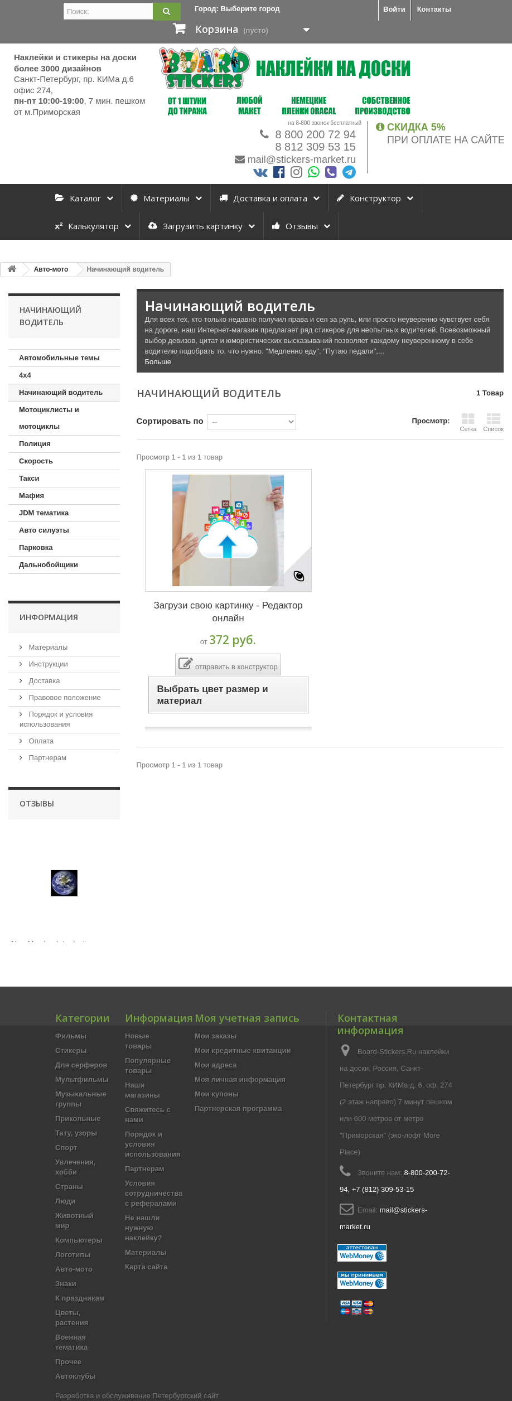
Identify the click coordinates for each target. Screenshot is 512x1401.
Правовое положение (64, 697)
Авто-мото (74, 1269)
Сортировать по (170, 421)
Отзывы (295, 225)
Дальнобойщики (48, 565)
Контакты (434, 9)
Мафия (31, 495)
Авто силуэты (44, 530)
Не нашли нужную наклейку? (143, 1228)
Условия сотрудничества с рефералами (153, 1193)
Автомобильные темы (59, 358)
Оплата (40, 741)
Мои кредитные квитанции (243, 1050)
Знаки (65, 1283)
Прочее (68, 1361)
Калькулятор (87, 225)
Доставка (43, 681)
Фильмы (70, 1036)
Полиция (35, 443)
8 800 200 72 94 (314, 134)
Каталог (78, 198)
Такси (29, 478)
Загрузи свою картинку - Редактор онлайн (227, 612)
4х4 (25, 375)
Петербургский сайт (185, 1396)
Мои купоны (217, 1094)
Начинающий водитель (61, 392)
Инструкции (47, 664)
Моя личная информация (240, 1079)
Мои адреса (215, 1065)
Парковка (36, 547)
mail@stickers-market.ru (302, 159)
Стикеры (71, 1050)
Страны (69, 1186)
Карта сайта (146, 1267)
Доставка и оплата (263, 198)
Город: (237, 8)
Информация (49, 617)
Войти (394, 9)
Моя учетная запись (247, 1018)
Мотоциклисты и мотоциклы (49, 418)
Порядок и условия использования (153, 1144)
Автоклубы (75, 1376)
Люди (65, 1201)
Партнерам (46, 757)
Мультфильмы (82, 1079)
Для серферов (81, 1065)
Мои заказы (215, 1036)
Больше (158, 362)
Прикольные (78, 1118)
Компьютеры (79, 1240)
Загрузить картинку (195, 225)
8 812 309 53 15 (314, 147)
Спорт (66, 1147)
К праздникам (80, 1298)
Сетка (468, 422)
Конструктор (369, 198)
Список (493, 422)
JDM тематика (44, 513)
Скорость (36, 461)
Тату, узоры (76, 1133)
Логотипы (72, 1254)
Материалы (160, 198)
